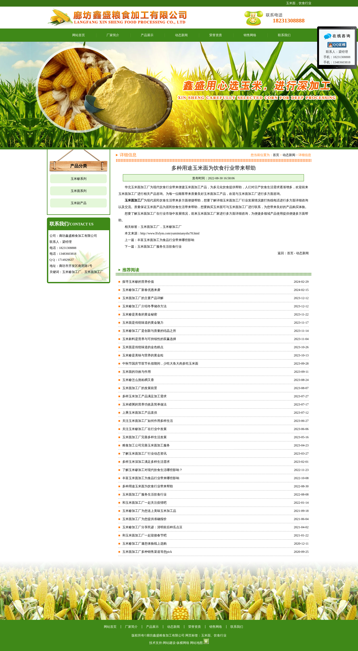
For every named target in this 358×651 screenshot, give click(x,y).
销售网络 (250, 35)
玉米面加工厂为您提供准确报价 (144, 519)
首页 (276, 155)
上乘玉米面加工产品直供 (139, 412)
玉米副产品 (78, 203)
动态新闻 (181, 35)
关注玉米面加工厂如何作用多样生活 (147, 421)
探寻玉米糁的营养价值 (138, 282)
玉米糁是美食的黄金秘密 (139, 314)
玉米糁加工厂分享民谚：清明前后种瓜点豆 (152, 527)
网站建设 (169, 643)
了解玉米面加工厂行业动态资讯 (144, 453)
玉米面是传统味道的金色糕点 (142, 347)
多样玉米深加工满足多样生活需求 (146, 462)
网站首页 (78, 35)
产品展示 (147, 35)
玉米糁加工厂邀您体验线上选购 (144, 543)
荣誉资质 (215, 35)
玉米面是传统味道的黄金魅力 (142, 322)
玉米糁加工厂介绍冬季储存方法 (144, 306)
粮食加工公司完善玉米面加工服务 (146, 445)
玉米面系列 (78, 191)
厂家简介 (113, 35)
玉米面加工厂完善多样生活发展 (144, 437)
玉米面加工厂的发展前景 (139, 388)
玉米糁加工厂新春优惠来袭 (141, 290)
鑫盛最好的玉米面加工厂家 (179, 94)
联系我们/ (72, 224)
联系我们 (284, 35)
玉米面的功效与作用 (136, 372)
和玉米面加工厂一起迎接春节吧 (144, 535)
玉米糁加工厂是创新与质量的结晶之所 (149, 331)
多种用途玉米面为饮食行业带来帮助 (147, 486)
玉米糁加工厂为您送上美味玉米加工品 (149, 511)
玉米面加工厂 (150, 227)
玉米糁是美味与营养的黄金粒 (142, 355)
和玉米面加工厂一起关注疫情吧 (144, 502)
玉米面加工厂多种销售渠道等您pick (147, 552)
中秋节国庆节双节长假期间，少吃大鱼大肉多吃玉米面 (160, 363)
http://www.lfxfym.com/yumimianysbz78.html (170, 233)
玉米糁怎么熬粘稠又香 (138, 380)
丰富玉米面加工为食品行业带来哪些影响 (165, 240)
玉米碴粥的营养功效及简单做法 (144, 404)
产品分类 (78, 166)
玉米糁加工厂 (172, 227)
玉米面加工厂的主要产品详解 (142, 298)
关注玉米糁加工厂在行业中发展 (144, 429)
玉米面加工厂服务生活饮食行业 (159, 246)
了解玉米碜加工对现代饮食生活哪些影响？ (152, 470)
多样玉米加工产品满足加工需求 (144, 396)
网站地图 (196, 643)
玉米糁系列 (78, 179)
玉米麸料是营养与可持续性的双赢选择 (149, 339)
